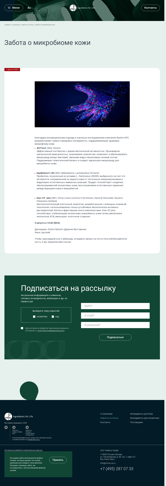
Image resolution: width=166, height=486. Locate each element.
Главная (7, 25)
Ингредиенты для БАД (141, 414)
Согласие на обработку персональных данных (23, 450)
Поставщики (136, 422)
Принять (58, 459)
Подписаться (115, 337)
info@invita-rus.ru (34, 439)
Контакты (150, 7)
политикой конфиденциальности (50, 331)
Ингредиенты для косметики (144, 418)
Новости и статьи (27, 25)
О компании (16, 25)
